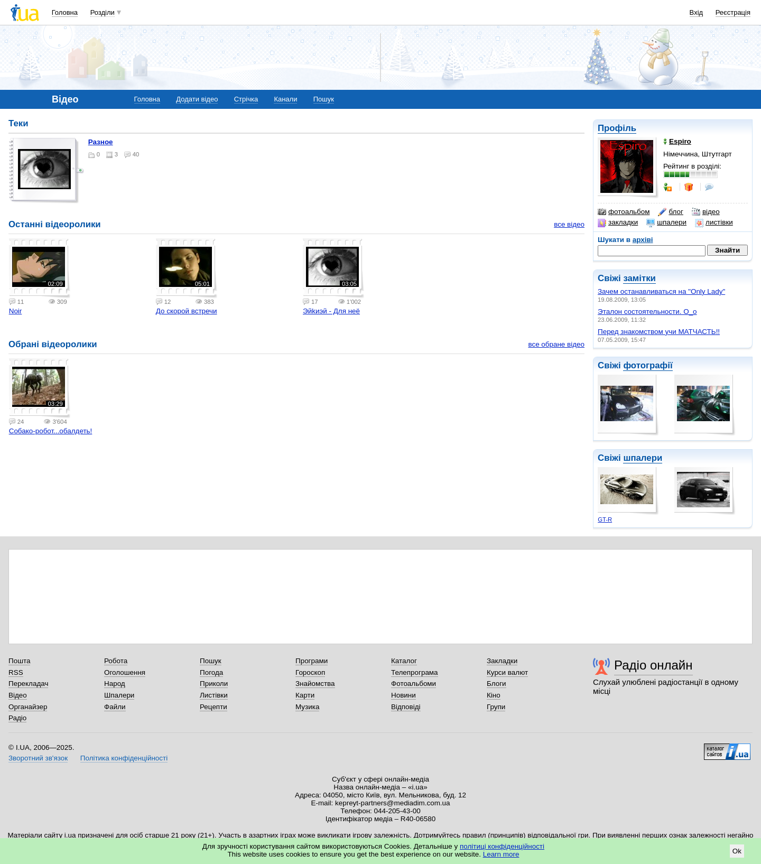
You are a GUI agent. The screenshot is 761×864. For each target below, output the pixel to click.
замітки (639, 278)
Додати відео (197, 99)
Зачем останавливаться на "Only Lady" (661, 291)
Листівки (214, 695)
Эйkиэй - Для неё (331, 311)
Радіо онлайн (653, 665)
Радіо (17, 718)
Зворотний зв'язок (38, 758)
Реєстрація (733, 12)
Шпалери (119, 695)
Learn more (501, 854)
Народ (114, 684)
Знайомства (315, 684)
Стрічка (246, 99)
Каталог (404, 661)
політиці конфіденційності (502, 846)
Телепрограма (414, 672)
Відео (17, 695)
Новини (403, 695)
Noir (15, 311)
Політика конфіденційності (124, 758)
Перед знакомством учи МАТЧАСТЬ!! (659, 332)
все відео (569, 224)
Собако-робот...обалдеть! (50, 431)
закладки (618, 222)
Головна (65, 12)
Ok (736, 851)
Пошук (323, 99)
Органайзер (27, 707)
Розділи (102, 12)
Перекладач (28, 684)
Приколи (214, 684)
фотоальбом (623, 212)
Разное (100, 142)
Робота (115, 661)
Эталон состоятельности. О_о (647, 311)
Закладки (502, 661)
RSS (15, 672)
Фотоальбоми (413, 684)
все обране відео (556, 344)
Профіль (617, 128)
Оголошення (124, 672)
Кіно (493, 695)
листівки (714, 222)
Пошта (19, 661)
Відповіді (406, 707)
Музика (307, 707)
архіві (643, 240)
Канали (285, 99)
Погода (211, 672)
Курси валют (507, 672)
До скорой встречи (186, 311)
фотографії (647, 365)
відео (706, 212)
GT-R (605, 519)
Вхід (696, 12)
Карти (304, 695)
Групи (496, 707)
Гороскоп (310, 672)
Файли (115, 707)
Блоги (496, 684)
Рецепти (213, 707)
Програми (311, 661)
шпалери (666, 222)
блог (670, 212)
